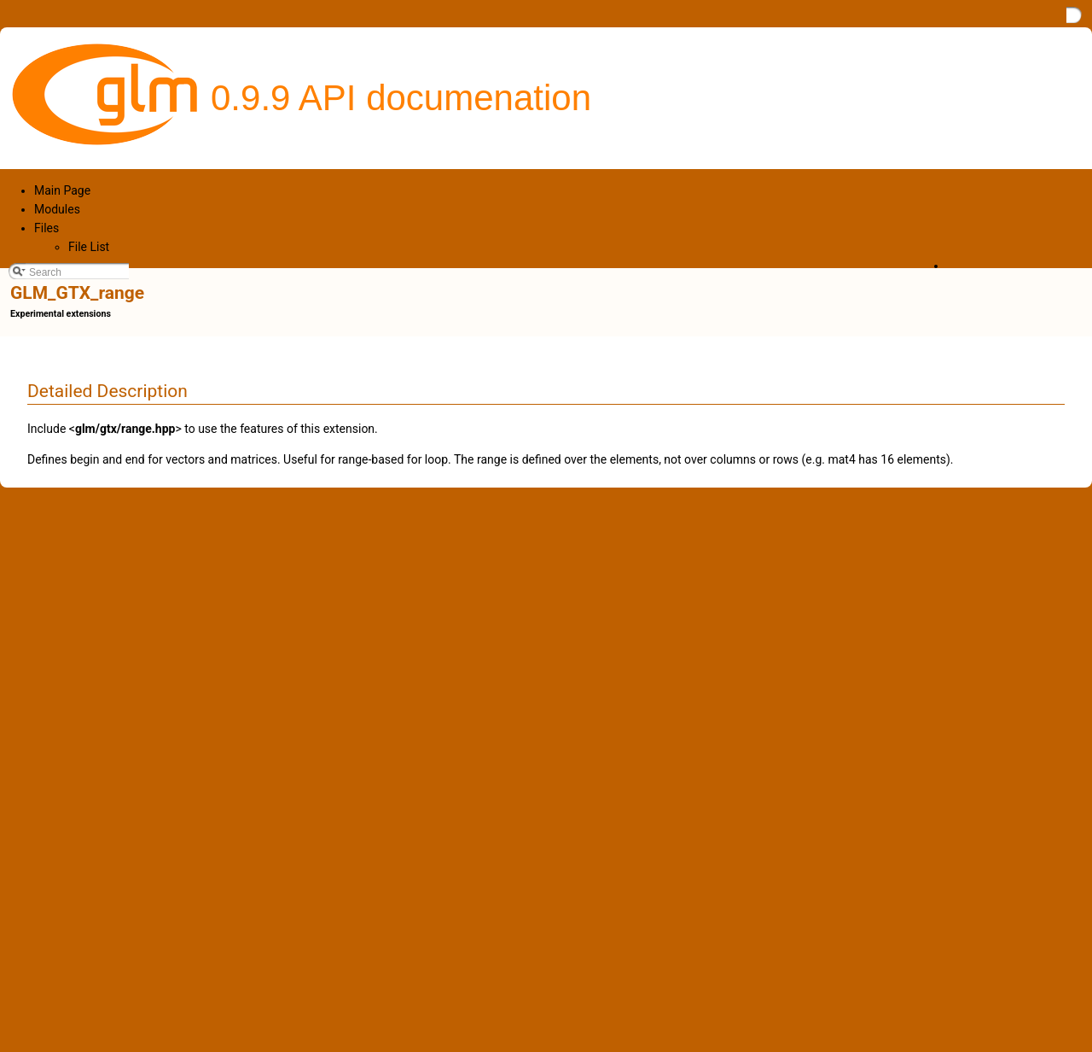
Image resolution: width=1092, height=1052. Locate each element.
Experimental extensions (60, 313)
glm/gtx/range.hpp (125, 428)
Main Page (62, 190)
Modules (57, 209)
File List (88, 247)
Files (46, 228)
